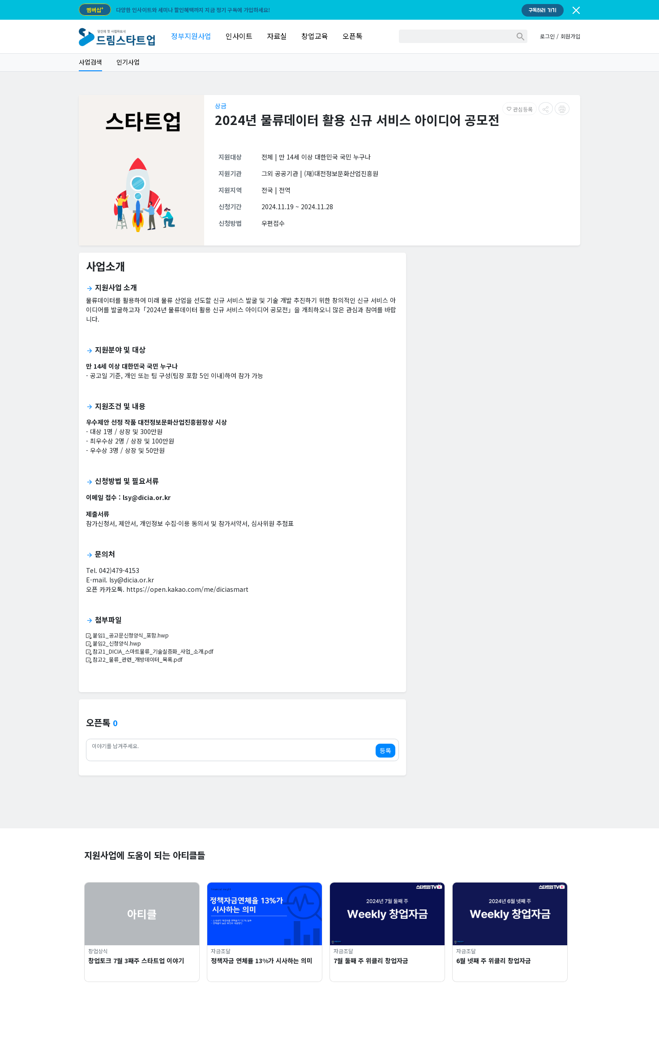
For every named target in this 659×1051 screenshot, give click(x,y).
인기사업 (128, 61)
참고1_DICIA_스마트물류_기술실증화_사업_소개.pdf (150, 651)
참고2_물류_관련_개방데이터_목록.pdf (134, 659)
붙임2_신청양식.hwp (113, 643)
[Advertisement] (496, 322)
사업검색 (90, 61)
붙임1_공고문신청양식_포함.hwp (127, 635)
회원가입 (570, 36)
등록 (385, 750)
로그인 (547, 36)
